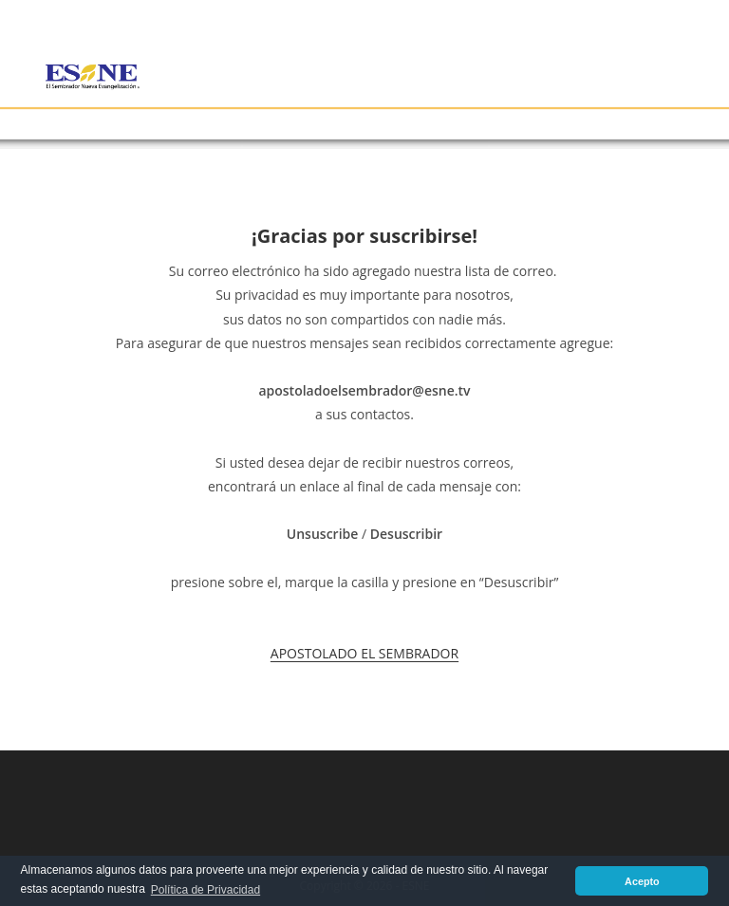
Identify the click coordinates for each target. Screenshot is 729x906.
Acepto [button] (642, 881)
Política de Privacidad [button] (205, 890)
